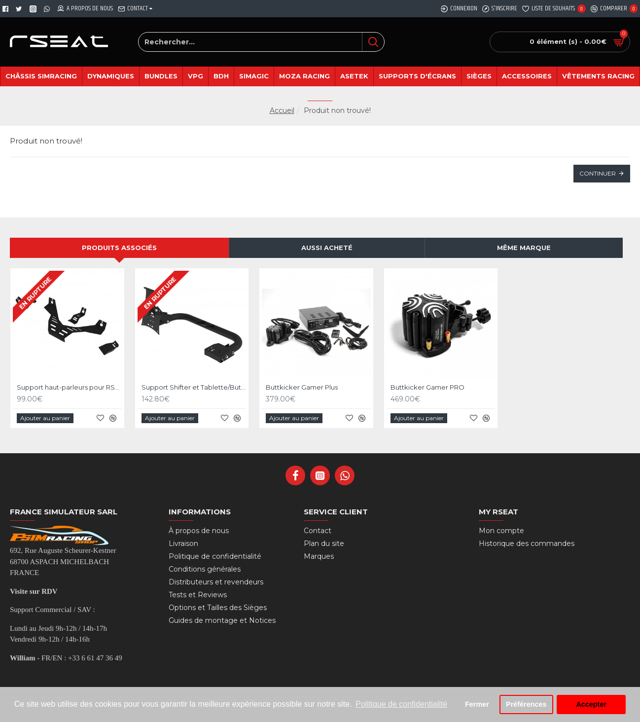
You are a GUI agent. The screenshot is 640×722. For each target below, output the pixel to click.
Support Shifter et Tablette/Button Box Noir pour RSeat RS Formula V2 (194, 387)
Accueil (282, 110)
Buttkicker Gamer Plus (302, 387)
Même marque (524, 248)
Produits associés (119, 248)
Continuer (597, 173)
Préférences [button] (526, 704)
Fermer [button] (477, 704)
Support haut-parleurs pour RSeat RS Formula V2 (69, 387)
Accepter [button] (591, 704)
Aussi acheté (327, 248)
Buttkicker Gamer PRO (427, 387)
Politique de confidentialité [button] (401, 704)
